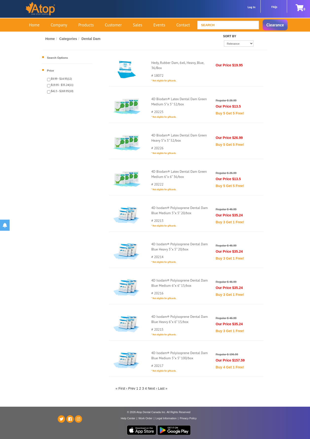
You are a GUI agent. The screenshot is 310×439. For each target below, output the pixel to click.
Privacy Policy (188, 418)
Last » (162, 388)
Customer (113, 25)
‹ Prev (130, 388)
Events (159, 25)
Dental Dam (90, 39)
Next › (152, 388)
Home (34, 25)
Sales (137, 25)
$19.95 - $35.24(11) (61, 85)
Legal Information (166, 418)
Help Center (128, 418)
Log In (251, 7)
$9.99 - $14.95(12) (61, 78)
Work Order (145, 418)
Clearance (275, 25)
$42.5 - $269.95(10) (61, 91)
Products (86, 25)
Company (59, 25)
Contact (183, 25)
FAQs (274, 7)
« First (120, 388)
